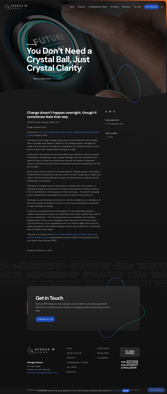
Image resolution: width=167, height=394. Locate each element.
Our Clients (114, 7)
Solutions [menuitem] (71, 358)
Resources (126, 7)
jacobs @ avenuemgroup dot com (42, 372)
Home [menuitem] (69, 348)
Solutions (81, 7)
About (72, 7)
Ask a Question (151, 7)
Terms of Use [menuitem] (103, 348)
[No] (164, 391)
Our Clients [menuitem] (72, 367)
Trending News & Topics (97, 7)
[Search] (162, 6)
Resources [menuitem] (71, 372)
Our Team (137, 7)
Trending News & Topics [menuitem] (77, 362)
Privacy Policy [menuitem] (103, 353)
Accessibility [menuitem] (102, 358)
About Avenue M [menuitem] (74, 353)
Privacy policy (116, 390)
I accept (125, 390)
